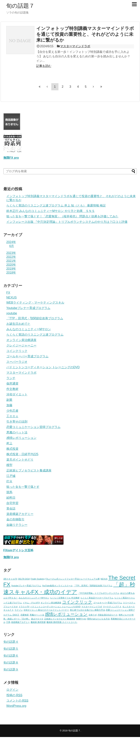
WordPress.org (16, 705)
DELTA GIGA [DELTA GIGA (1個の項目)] (24, 579)
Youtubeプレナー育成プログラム (28, 308)
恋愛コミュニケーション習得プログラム (33, 427)
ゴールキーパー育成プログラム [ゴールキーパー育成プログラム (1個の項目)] (107, 603)
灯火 (9, 481)
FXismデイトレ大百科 (18, 550)
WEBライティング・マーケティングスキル (35, 302)
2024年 (11, 242)
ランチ (10, 378)
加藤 (9, 405)
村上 (9, 443)
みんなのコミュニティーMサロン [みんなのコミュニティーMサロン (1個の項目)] (34, 598)
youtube (11, 313)
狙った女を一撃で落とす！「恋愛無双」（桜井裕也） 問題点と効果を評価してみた (62, 216)
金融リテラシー (16, 524)
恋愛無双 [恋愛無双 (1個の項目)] (24, 615)
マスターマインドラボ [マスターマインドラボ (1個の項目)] (91, 606)
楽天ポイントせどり (19, 459)
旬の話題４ (10, 641)
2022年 (11, 256)
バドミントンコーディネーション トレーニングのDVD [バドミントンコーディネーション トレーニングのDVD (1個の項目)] (55, 606)
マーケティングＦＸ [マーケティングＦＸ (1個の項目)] (112, 606)
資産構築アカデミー (19, 514)
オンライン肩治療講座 (21, 340)
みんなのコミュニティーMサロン (28, 329)
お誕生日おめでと (18, 323)
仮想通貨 (12, 383)
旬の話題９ (10, 669)
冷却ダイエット (16, 394)
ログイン (12, 689)
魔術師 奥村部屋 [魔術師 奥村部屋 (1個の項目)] (38, 622)
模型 (9, 465)
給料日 (10, 497)
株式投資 (12, 448)
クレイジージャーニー (21, 345)
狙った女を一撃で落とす (22, 486)
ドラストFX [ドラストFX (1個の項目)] (24, 606)
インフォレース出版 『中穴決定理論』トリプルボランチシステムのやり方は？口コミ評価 (66, 221)
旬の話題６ (10, 655)
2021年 (11, 260)
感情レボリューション (21, 437)
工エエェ (12, 416)
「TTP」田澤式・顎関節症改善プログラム (34, 318)
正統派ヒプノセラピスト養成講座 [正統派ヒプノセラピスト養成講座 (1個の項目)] (59, 619)
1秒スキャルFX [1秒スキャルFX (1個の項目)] (10, 579)
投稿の (14, 695)
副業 (9, 399)
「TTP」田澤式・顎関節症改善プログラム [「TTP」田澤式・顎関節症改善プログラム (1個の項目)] (92, 585)
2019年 (11, 268)
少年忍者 (12, 410)
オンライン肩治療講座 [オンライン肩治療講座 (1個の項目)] (51, 603)
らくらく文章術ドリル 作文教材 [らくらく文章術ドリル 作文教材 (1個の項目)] (64, 598)
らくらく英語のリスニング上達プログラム (35, 334)
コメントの (17, 700)
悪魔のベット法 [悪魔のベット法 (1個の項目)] (37, 615)
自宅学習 (12, 503)
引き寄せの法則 (16, 421)
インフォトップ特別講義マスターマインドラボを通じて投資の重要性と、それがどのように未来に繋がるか (85, 34)
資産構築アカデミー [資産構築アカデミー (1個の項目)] (20, 622)
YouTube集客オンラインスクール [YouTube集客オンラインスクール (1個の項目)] (57, 585)
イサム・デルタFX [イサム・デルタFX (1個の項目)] (31, 603)
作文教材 (12, 389)
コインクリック (16, 350)
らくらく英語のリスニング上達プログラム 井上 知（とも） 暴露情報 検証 (56, 205)
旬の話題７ (20, 6)
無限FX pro (11, 157)
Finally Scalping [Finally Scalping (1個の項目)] (38, 579)
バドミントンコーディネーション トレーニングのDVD (43, 367)
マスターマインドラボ (75, 46)
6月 (11, 246)
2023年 (11, 252)
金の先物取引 (15, 519)
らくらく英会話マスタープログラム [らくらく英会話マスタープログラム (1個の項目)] (97, 598)
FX (8, 292)
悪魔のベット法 (16, 432)
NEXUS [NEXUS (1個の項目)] (104, 579)
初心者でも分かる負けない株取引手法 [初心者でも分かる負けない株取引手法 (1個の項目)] (87, 610)
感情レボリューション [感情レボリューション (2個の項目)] (66, 614)
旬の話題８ (10, 662)
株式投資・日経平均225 (22, 454)
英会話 (10, 508)
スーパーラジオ (16, 361)
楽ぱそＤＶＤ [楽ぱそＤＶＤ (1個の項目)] (37, 619)
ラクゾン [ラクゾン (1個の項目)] (18, 610)
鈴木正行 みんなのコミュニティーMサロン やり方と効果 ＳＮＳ (50, 211)
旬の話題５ (10, 648)
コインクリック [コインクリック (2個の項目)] (77, 602)
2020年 (11, 264)
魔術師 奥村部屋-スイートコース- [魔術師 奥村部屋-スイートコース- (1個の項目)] (61, 622)
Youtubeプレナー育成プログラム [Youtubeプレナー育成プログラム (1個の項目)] (26, 585)
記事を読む (43, 65)
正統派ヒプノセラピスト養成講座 (28, 470)
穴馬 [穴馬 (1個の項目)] (8, 622)
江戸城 (10, 475)
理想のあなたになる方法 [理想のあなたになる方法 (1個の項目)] (98, 619)
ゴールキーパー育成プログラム (27, 356)
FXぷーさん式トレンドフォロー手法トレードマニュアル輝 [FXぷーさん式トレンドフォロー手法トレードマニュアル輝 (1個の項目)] (72, 579)
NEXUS (11, 297)
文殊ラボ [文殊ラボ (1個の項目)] (93, 615)
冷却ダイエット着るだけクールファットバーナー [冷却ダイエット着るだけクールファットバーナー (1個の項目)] (46, 610)
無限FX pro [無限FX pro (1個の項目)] (81, 619)
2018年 (11, 272)
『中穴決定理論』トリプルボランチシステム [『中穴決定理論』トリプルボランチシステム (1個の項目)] (98, 593)
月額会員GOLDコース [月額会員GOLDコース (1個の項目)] (108, 615)
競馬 (9, 492)
